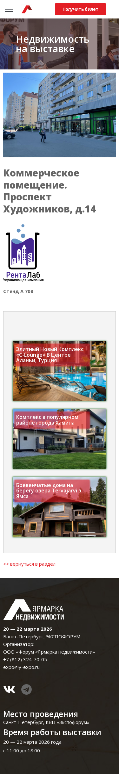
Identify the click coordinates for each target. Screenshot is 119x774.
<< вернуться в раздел (29, 564)
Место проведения (40, 713)
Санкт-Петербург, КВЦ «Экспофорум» (46, 722)
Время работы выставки (52, 732)
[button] (80, 9)
